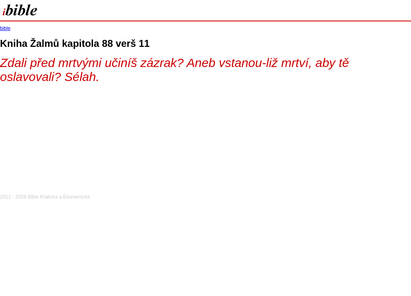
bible (5, 28)
